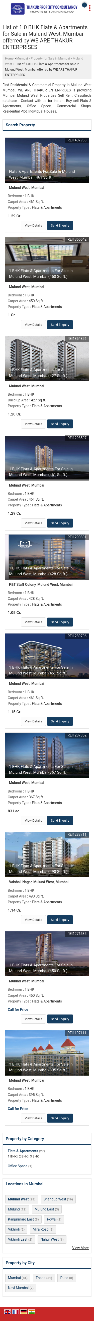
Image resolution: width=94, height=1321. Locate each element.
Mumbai (22, 58)
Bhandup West (55, 1199)
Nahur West (49, 1239)
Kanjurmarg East (21, 1219)
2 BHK (23, 1156)
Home (9, 58)
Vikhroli (14, 1229)
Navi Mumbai (18, 1288)
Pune (64, 1278)
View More (80, 1248)
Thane (40, 1278)
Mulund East (44, 1209)
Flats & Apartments (23, 1151)
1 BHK (12, 1156)
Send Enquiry (60, 225)
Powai (51, 1219)
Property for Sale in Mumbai (50, 58)
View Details (33, 225)
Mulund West (18, 1199)
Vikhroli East (17, 1239)
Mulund (14, 1209)
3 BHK (34, 1156)
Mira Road (41, 1229)
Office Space (17, 1166)
